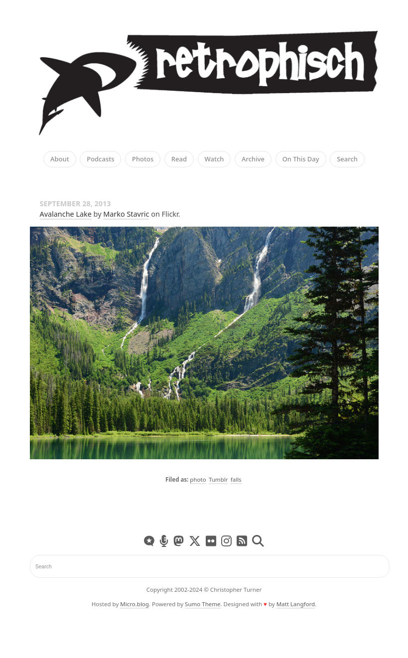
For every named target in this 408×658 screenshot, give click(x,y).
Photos (142, 159)
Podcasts (100, 159)
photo (198, 479)
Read (179, 159)
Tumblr (218, 479)
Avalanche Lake (66, 214)
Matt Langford (295, 604)
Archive (253, 159)
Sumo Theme (202, 604)
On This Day (300, 159)
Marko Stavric (126, 214)
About (59, 159)
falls (236, 479)
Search (347, 159)
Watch (214, 159)
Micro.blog (134, 604)
